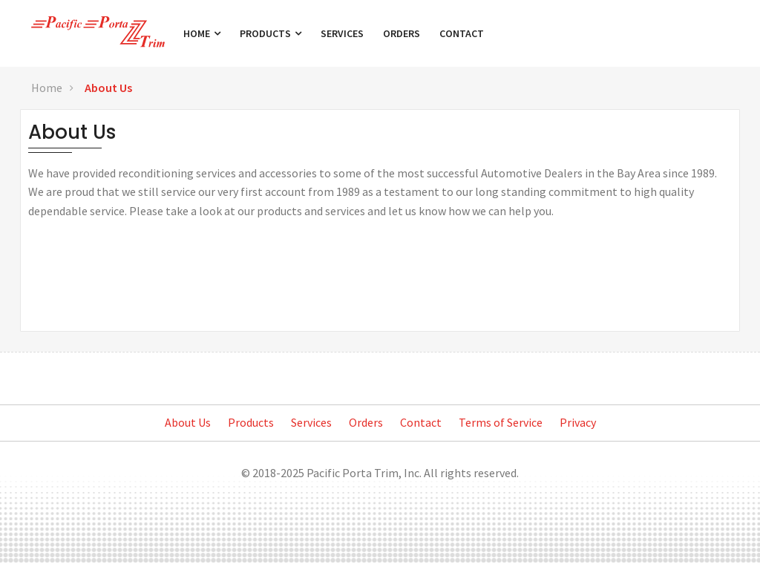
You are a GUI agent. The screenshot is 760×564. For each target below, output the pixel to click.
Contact (464, 33)
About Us (108, 87)
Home (204, 33)
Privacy (578, 422)
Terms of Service (501, 422)
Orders (403, 33)
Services (344, 33)
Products (273, 33)
